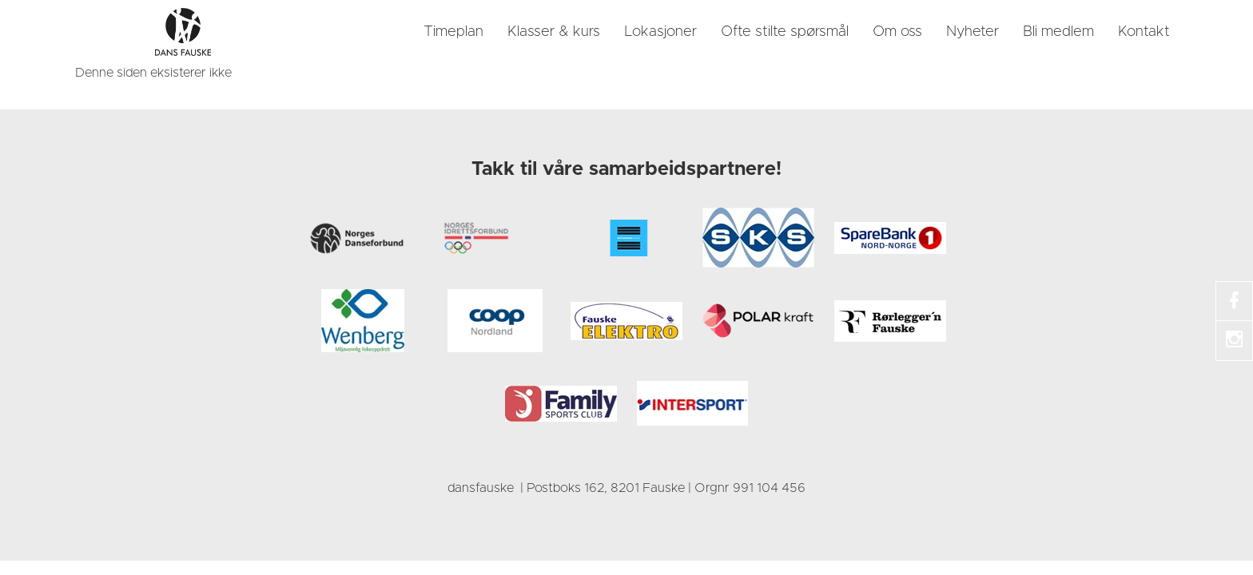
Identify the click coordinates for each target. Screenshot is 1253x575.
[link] (183, 32)
